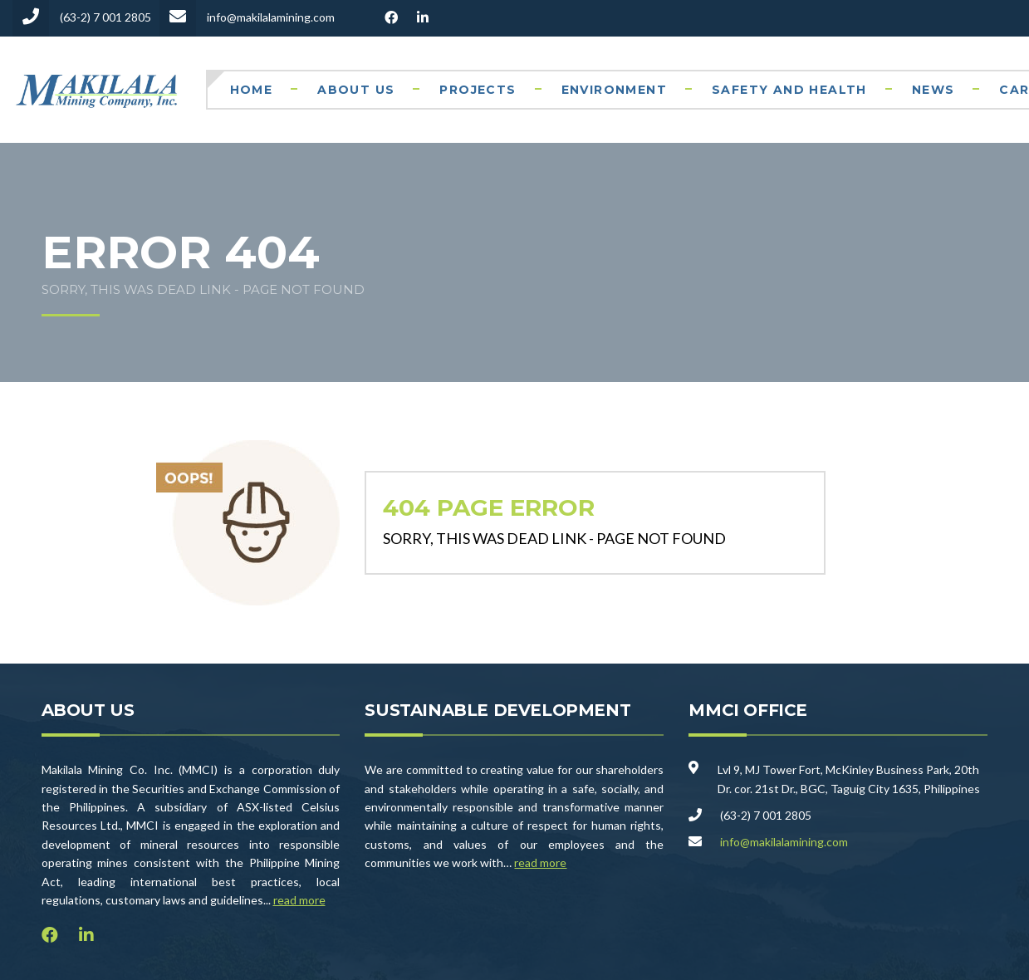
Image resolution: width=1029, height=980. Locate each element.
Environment (614, 89)
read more (299, 900)
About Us (355, 89)
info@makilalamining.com (784, 842)
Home (251, 89)
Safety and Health (789, 89)
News (933, 89)
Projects (477, 89)
